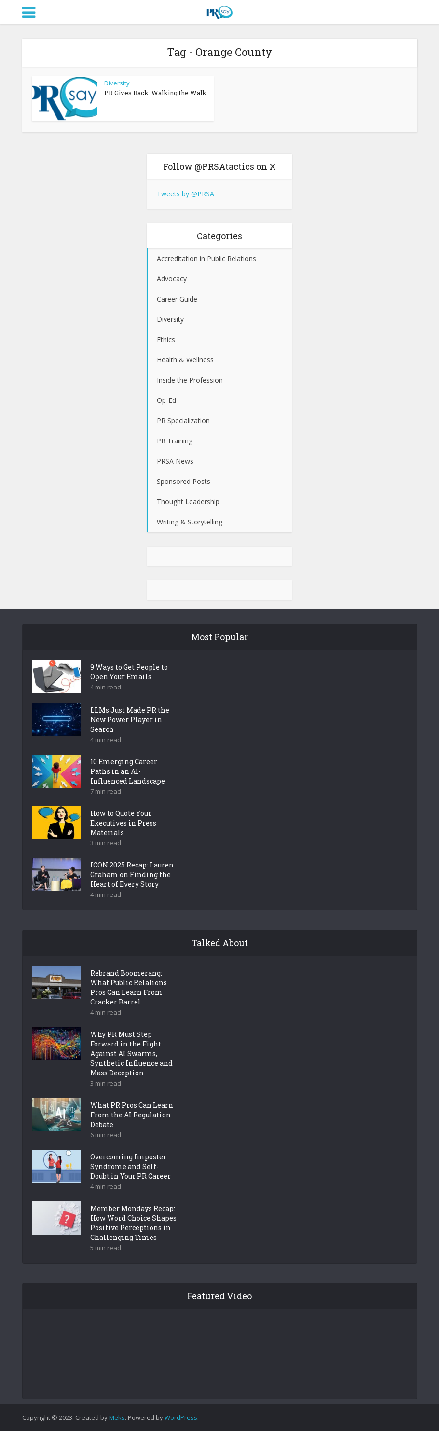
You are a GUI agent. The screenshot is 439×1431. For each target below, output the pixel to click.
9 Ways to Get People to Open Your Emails (129, 671)
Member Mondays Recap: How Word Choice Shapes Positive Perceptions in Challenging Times (133, 1223)
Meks (117, 1417)
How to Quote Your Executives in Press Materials (123, 823)
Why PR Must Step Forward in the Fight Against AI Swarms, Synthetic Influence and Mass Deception (131, 1053)
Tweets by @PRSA (185, 193)
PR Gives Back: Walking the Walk (155, 92)
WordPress (181, 1417)
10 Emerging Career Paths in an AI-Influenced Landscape (127, 771)
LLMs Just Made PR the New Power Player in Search (129, 719)
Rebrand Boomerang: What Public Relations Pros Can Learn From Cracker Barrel (128, 987)
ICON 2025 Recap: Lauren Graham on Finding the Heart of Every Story (132, 874)
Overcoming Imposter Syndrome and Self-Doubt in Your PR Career (130, 1166)
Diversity (117, 83)
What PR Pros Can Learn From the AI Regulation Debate (131, 1115)
